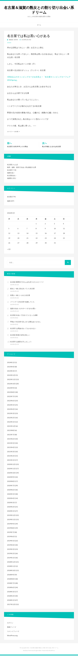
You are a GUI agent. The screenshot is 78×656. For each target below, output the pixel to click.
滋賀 (8, 201)
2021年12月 (11, 427)
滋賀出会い (11, 173)
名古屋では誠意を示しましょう (20, 342)
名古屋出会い (11, 175)
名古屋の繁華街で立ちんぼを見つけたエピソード (27, 282)
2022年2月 (11, 418)
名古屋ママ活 (11, 170)
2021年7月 (11, 435)
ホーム (39, 25)
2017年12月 (11, 605)
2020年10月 (11, 473)
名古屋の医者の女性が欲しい (20, 335)
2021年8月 (11, 431)
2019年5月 (11, 541)
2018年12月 (11, 562)
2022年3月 (11, 414)
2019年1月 (11, 558)
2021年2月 (11, 456)
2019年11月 (11, 520)
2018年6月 (11, 588)
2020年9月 (11, 478)
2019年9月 (11, 524)
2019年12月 (11, 516)
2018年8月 (11, 579)
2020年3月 (11, 503)
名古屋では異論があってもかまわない (23, 329)
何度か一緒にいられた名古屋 (20, 296)
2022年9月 (11, 388)
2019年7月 (11, 533)
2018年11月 (11, 567)
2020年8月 (11, 482)
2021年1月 (11, 461)
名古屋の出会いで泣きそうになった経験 (24, 316)
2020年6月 (11, 490)
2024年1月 (11, 363)
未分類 (16, 131)
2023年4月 (11, 367)
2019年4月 (11, 545)
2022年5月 (11, 405)
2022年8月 (11, 393)
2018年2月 (11, 596)
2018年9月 (11, 575)
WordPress (52, 651)
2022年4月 (11, 410)
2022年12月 (11, 376)
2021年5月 (11, 444)
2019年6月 (11, 537)
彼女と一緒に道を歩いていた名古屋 (22, 289)
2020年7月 (11, 486)
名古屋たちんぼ (12, 164)
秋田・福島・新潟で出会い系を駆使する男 (21, 167)
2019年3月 (11, 550)
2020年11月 (11, 469)
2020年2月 (11, 507)
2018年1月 (11, 601)
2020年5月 (11, 495)
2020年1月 (11, 511)
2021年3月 (11, 452)
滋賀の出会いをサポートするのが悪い (23, 309)
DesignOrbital (37, 651)
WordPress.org (12, 636)
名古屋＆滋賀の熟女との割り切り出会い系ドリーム (39, 10)
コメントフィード (13, 632)
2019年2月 (11, 554)
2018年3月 (11, 592)
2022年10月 (11, 384)
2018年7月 (11, 584)
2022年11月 (11, 380)
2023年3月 (11, 371)
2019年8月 (11, 528)
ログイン (10, 623)
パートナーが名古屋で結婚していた (22, 302)
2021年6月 (11, 439)
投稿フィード (11, 628)
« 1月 (9, 250)
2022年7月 (11, 397)
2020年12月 (11, 465)
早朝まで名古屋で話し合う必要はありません (25, 322)
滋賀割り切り (11, 178)
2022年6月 (11, 401)
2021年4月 (11, 448)
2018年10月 (11, 571)
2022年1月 (11, 422)
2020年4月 (11, 499)
